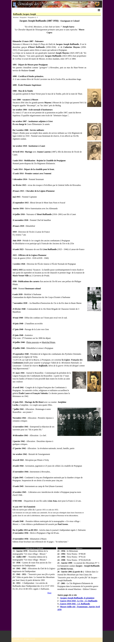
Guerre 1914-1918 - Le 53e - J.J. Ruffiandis (78, 601)
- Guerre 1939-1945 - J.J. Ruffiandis (74, 604)
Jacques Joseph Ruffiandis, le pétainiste (77, 598)
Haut (49, 593)
